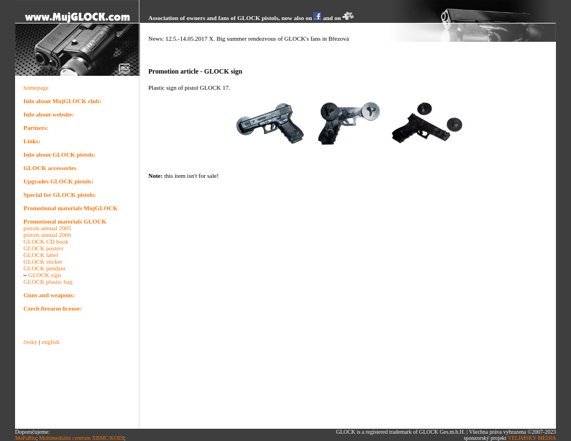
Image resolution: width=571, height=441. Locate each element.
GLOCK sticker (42, 261)
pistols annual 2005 (47, 228)
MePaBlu (25, 438)
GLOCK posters (43, 248)
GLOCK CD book (46, 241)
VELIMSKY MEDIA (531, 438)
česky (30, 341)
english (51, 341)
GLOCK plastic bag (47, 281)
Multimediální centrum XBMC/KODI (81, 438)
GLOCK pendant (44, 268)
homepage (36, 87)
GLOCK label (40, 254)
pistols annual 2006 (47, 234)
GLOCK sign (44, 275)
